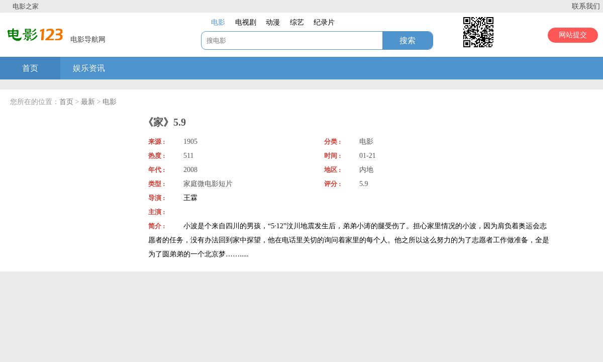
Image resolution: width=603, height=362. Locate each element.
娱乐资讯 (89, 68)
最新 (88, 102)
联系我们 (586, 6)
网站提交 (573, 35)
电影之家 (26, 6)
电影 (110, 102)
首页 (30, 68)
